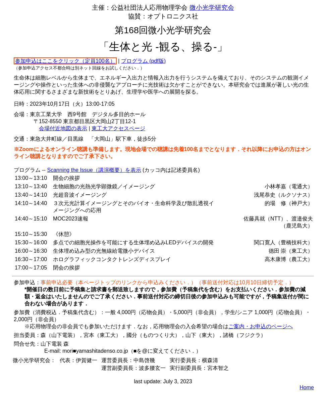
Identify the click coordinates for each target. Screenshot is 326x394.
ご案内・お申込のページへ (260, 326)
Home (307, 387)
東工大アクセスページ (118, 128)
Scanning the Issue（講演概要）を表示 (94, 170)
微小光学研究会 (211, 7)
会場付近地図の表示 (63, 128)
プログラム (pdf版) (143, 61)
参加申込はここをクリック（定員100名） (65, 61)
